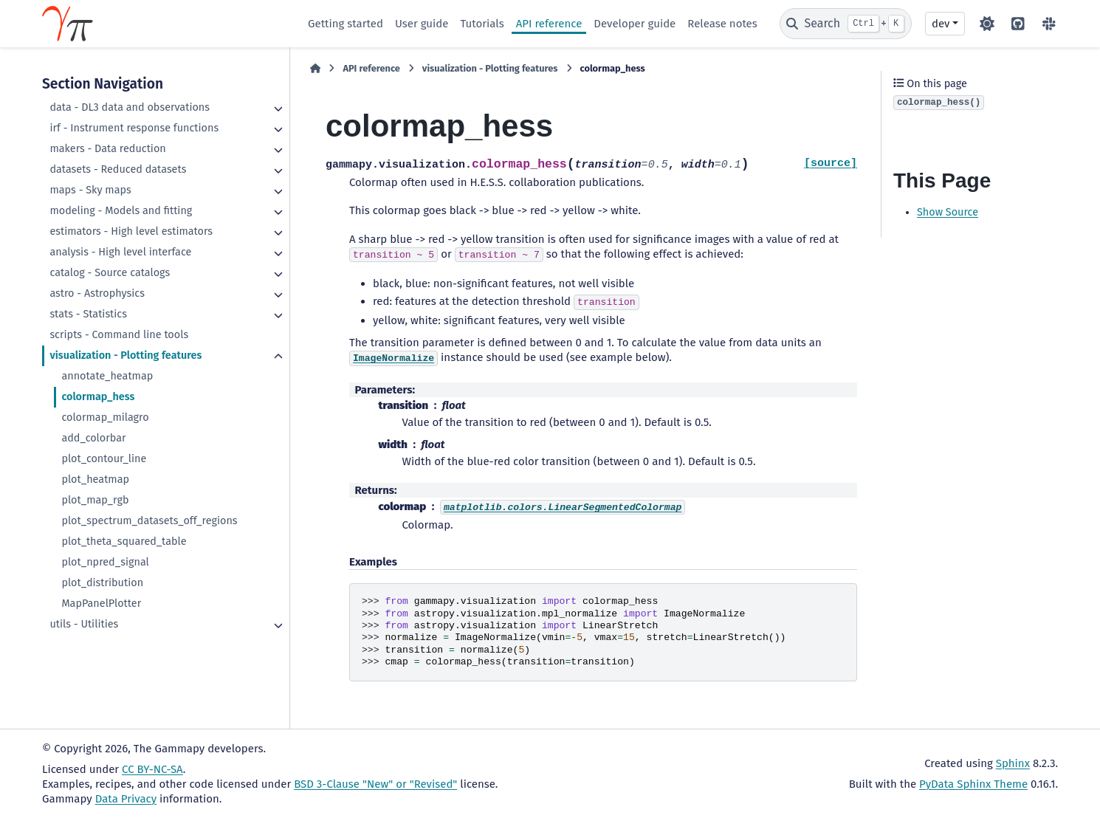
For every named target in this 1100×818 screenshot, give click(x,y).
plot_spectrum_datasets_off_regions (149, 521)
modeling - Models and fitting (120, 211)
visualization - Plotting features (125, 355)
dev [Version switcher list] (940, 23)
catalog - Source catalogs (109, 273)
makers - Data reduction (107, 148)
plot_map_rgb (94, 500)
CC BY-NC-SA (152, 769)
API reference (549, 23)
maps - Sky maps (90, 190)
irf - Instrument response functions (134, 128)
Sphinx (1013, 763)
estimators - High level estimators (131, 231)
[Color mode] (987, 23)
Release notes (722, 23)
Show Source (947, 212)
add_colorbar (93, 438)
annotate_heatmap (107, 376)
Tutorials (481, 23)
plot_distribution (102, 583)
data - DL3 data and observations (129, 107)
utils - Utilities (83, 624)
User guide (422, 23)
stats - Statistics (88, 314)
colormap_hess (97, 397)
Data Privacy (126, 798)
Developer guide (635, 23)
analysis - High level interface (120, 252)
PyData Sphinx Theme (973, 784)
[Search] (846, 23)
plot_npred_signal (104, 562)
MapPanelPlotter (101, 603)
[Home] (315, 68)
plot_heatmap (95, 479)
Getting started (345, 23)
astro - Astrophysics (96, 293)
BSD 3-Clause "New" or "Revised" (375, 784)
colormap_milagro (104, 417)
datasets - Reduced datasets (117, 169)
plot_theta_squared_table (123, 541)
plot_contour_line (103, 459)
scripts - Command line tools (118, 335)
